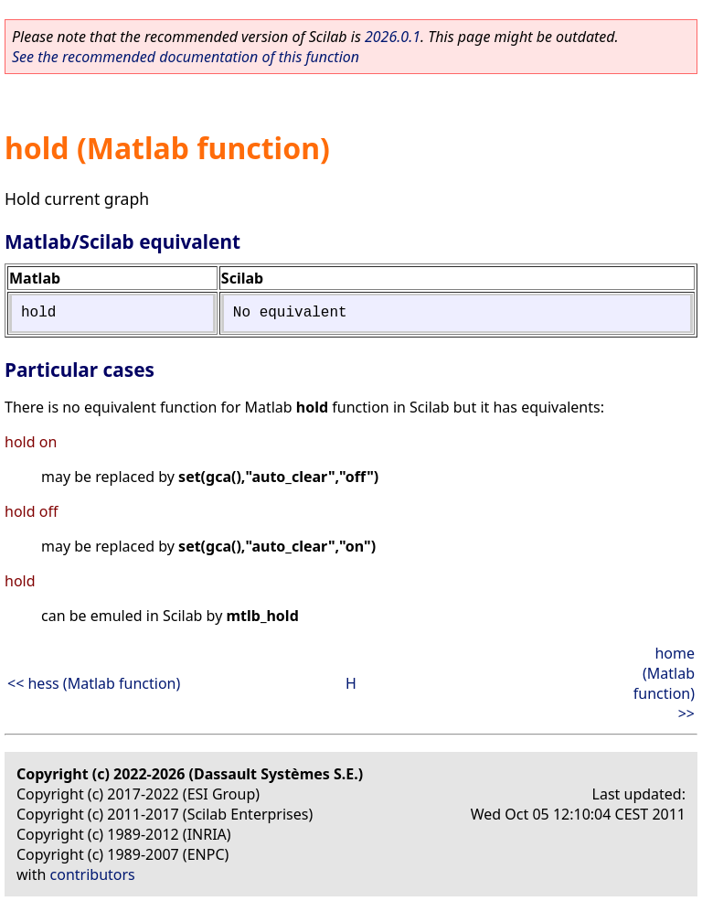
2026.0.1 (392, 37)
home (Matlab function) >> (664, 683)
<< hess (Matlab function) (93, 683)
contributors (92, 874)
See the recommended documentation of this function (185, 57)
